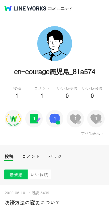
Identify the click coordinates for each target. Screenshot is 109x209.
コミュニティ (60, 8)
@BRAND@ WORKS (25, 8)
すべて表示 (90, 133)
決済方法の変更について (32, 202)
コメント (31, 156)
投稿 (8, 156)
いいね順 (39, 175)
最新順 (16, 175)
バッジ (55, 156)
